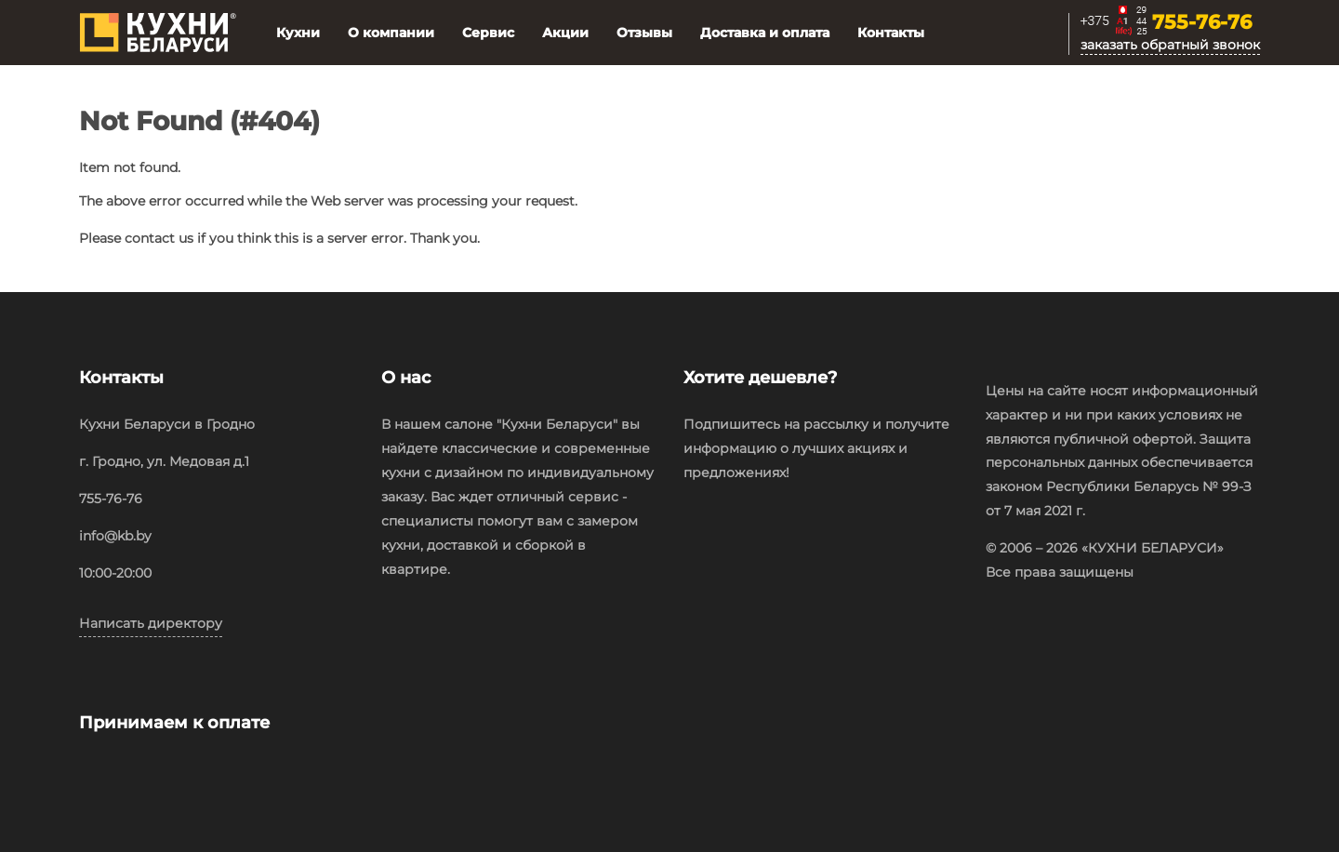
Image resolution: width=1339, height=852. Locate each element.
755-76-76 (1202, 23)
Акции (565, 32)
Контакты (890, 32)
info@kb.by (115, 535)
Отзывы (644, 32)
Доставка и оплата (764, 32)
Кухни (298, 32)
